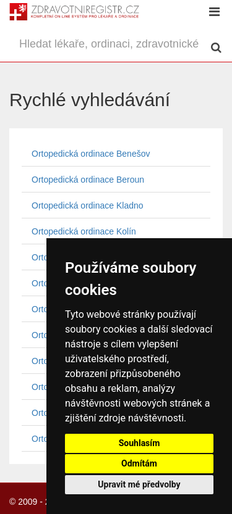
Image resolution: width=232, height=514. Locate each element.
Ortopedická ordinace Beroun (88, 179)
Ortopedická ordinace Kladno (88, 205)
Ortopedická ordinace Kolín (84, 231)
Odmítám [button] (139, 463)
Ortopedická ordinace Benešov (91, 154)
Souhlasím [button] (139, 443)
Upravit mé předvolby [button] (139, 484)
